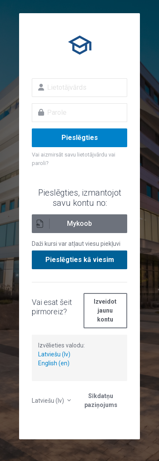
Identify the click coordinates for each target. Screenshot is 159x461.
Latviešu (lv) (54, 354)
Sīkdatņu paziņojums (100, 400)
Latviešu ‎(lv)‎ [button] (48, 400)
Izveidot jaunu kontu (105, 310)
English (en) (54, 363)
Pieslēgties (79, 138)
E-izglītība (79, 45)
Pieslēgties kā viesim (79, 260)
